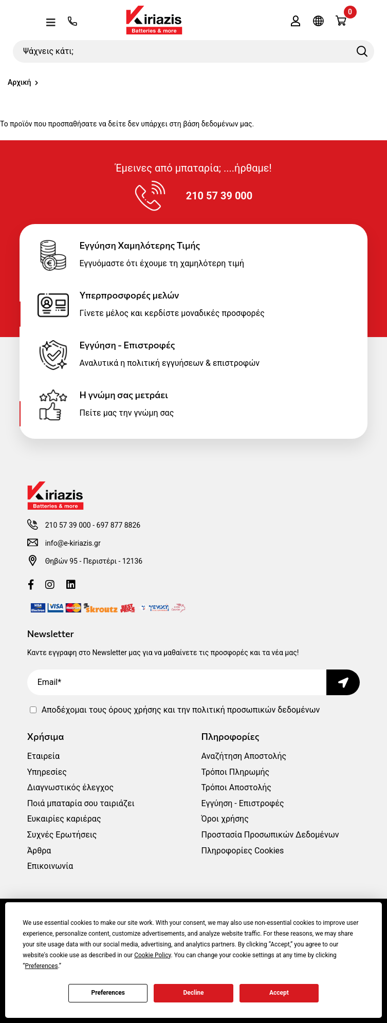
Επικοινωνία (50, 866)
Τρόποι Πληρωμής (235, 772)
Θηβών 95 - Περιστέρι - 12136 (94, 561)
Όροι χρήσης (225, 819)
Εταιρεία (43, 756)
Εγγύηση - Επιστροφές (242, 803)
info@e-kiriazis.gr (73, 543)
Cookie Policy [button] (152, 955)
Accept (279, 992)
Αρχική (19, 82)
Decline (193, 992)
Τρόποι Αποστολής (236, 787)
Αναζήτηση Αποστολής (244, 756)
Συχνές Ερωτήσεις (62, 835)
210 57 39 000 (68, 525)
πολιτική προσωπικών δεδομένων (256, 710)
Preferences (108, 992)
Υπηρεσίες (47, 772)
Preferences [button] (41, 966)
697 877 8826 (119, 525)
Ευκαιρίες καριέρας (64, 819)
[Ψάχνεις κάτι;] (193, 51)
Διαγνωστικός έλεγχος (70, 787)
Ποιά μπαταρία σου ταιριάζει (81, 803)
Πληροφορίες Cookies (242, 850)
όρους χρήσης (134, 710)
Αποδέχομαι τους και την (181, 710)
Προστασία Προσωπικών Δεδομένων (270, 835)
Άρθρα (39, 850)
